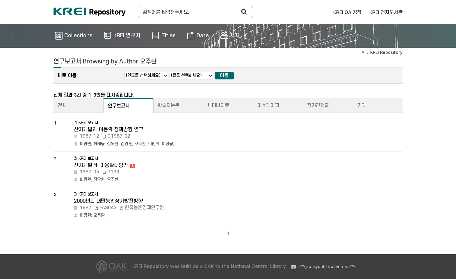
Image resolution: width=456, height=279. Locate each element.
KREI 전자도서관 (385, 12)
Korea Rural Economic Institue (90, 12)
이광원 (85, 143)
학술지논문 (168, 105)
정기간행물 (318, 105)
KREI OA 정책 (347, 12)
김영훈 (126, 143)
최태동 (99, 143)
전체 (62, 105)
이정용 (167, 143)
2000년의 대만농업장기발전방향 (108, 201)
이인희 (153, 143)
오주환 (140, 143)
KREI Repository (386, 52)
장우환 (112, 143)
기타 (361, 105)
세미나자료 (218, 105)
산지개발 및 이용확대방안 (101, 165)
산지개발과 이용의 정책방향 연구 (108, 129)
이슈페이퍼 (268, 105)
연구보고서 (119, 106)
